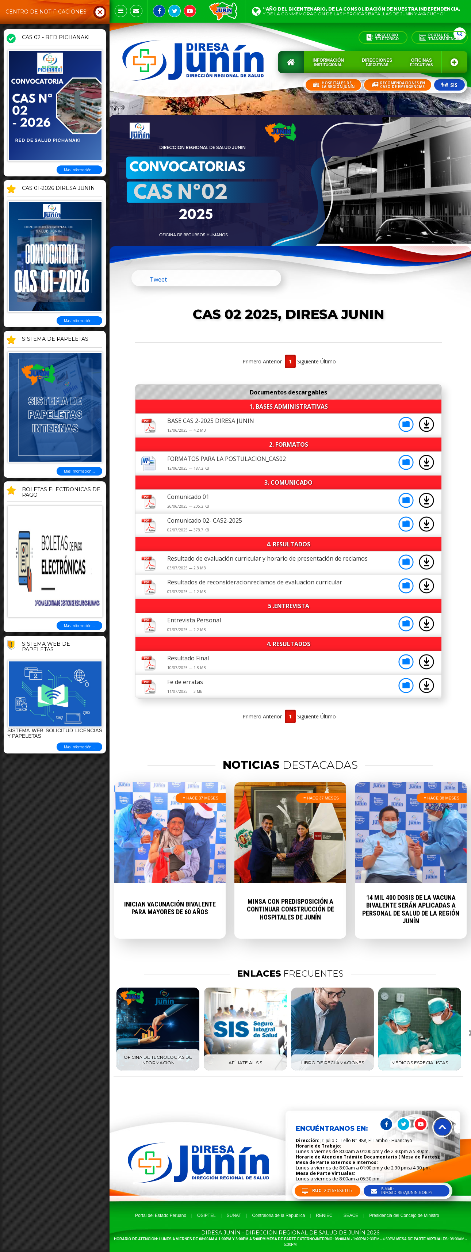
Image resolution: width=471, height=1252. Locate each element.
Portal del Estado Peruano (160, 1215)
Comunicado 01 (188, 497)
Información (328, 62)
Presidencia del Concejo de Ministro (404, 1215)
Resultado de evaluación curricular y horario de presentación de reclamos (267, 558)
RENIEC (324, 1215)
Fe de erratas (185, 682)
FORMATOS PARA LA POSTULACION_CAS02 (226, 459)
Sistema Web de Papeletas (46, 647)
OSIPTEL (206, 1215)
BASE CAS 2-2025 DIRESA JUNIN (210, 421)
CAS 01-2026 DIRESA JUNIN (58, 188)
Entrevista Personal (194, 620)
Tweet (158, 279)
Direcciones (377, 62)
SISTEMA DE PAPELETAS (55, 339)
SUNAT (234, 1215)
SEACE (351, 1215)
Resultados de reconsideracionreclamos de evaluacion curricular (254, 582)
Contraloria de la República (278, 1215)
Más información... (79, 169)
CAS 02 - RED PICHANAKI (56, 38)
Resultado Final (188, 658)
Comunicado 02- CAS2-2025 (204, 520)
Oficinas (421, 62)
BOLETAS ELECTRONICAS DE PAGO (61, 492)
